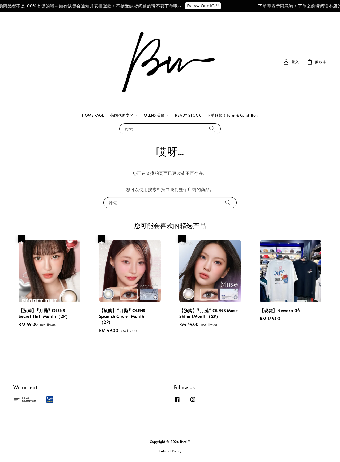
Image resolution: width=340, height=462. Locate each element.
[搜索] (211, 129)
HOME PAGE (93, 115)
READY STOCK (188, 115)
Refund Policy (170, 451)
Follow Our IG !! (206, 6)
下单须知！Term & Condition (232, 115)
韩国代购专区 (122, 115)
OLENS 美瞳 (154, 115)
